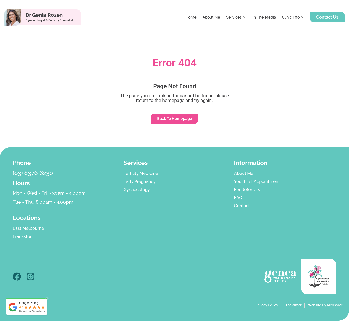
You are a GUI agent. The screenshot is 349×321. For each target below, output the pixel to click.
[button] (236, 17)
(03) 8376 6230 (33, 173)
